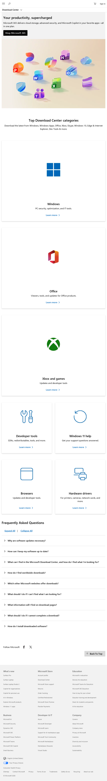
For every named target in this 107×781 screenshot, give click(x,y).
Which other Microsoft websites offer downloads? (31, 583)
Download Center (10, 9)
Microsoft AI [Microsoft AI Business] (7, 719)
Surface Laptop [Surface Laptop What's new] (8, 680)
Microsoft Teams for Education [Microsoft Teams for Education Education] (82, 684)
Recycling (77, 772)
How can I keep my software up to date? (26, 551)
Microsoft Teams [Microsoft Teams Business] (9, 741)
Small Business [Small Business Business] (8, 750)
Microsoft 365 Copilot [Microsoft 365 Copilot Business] (10, 746)
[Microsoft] (53, 2)
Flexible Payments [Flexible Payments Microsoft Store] (44, 706)
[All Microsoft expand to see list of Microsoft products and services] (3, 3)
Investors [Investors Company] (75, 737)
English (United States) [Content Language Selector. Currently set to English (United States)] (15, 758)
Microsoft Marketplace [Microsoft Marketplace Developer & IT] (45, 741)
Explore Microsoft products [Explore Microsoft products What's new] (12, 702)
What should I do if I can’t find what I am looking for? (32, 594)
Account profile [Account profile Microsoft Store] (43, 675)
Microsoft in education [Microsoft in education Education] (80, 675)
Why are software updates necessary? (25, 540)
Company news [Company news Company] (77, 728)
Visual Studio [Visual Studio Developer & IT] (42, 750)
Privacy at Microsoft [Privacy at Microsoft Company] (79, 733)
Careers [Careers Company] (75, 719)
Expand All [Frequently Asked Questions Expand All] (10, 530)
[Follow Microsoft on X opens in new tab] (30, 647)
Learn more (51, 215)
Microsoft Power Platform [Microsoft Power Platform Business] (11, 737)
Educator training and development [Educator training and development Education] (84, 698)
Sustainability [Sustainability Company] (77, 750)
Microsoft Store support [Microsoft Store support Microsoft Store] (46, 684)
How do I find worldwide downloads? (25, 572)
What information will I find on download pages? (30, 604)
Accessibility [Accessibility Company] (76, 746)
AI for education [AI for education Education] (77, 706)
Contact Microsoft (19, 772)
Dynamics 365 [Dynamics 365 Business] (8, 728)
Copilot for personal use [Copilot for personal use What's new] (11, 693)
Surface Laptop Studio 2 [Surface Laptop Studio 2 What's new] (11, 684)
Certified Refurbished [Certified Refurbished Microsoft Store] (45, 698)
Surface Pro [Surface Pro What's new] (7, 675)
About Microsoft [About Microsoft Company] (77, 724)
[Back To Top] (94, 654)
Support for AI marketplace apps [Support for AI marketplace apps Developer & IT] (49, 733)
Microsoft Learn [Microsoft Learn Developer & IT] (43, 728)
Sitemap (6, 772)
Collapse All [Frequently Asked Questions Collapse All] (26, 530)
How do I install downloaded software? (25, 626)
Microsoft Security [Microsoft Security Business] (9, 724)
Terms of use (41, 772)
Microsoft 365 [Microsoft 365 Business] (8, 733)
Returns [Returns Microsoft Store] (40, 689)
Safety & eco (65, 772)
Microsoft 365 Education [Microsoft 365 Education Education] (80, 689)
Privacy (31, 772)
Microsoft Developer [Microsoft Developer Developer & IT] (45, 724)
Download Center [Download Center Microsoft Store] (44, 680)
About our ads (88, 772)
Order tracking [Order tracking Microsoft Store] (43, 693)
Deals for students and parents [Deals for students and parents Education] (82, 702)
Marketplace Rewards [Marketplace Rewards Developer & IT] (45, 746)
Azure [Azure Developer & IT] (40, 719)
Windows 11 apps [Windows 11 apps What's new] (9, 706)
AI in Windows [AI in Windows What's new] (8, 698)
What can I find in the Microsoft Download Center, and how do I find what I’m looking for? (51, 561)
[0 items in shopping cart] (96, 3)
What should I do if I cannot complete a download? (31, 615)
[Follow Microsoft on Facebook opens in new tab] (24, 647)
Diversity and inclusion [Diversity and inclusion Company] (80, 741)
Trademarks (53, 772)
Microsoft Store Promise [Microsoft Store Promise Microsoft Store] (46, 702)
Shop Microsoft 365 (15, 32)
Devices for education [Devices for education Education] (79, 680)
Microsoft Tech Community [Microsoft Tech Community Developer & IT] (47, 737)
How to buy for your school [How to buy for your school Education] (81, 693)
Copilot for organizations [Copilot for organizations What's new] (11, 689)
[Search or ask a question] (9, 3)
